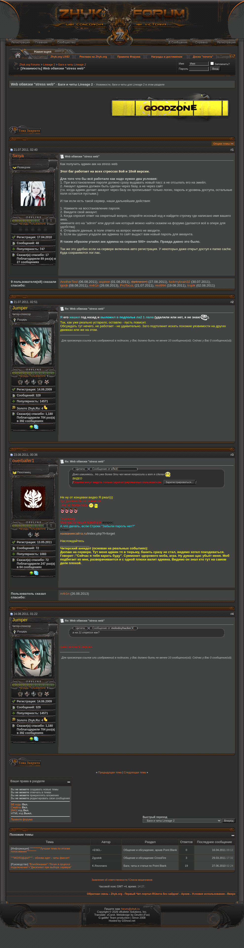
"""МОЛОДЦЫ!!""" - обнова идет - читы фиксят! (40, 857)
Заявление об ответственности (109, 880)
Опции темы (221, 143)
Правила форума (22, 819)
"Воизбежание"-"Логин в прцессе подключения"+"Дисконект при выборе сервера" (41, 866)
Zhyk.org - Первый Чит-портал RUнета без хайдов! (145, 893)
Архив (185, 893)
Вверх (231, 893)
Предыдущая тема (110, 772)
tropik (191, 285)
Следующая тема (135, 772)
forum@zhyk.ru (130, 908)
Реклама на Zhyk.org (93, 56)
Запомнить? (220, 64)
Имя (181, 63)
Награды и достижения (166, 56)
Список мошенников (140, 880)
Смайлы (16, 807)
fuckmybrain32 (179, 282)
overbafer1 (23, 460)
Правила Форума (128, 56)
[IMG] (14, 810)
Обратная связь (97, 893)
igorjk (64, 285)
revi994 (160, 285)
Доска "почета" (203, 56)
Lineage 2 (49, 64)
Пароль (183, 68)
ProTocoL (127, 285)
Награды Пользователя (32, 223)
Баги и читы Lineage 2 (72, 64)
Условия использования (208, 893)
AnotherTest (69, 282)
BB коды (16, 804)
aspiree (104, 282)
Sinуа (18, 155)
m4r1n (94, 285)
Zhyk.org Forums (29, 64)
